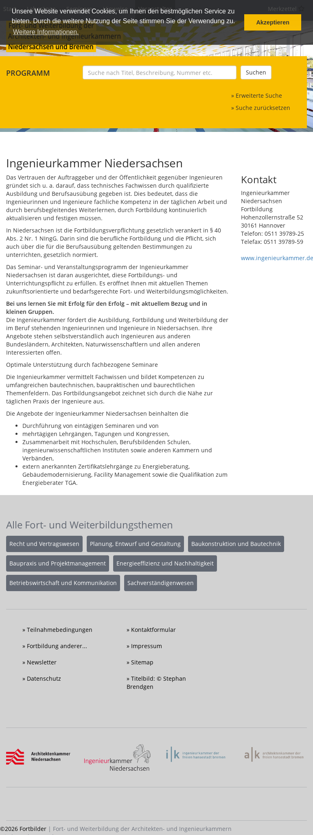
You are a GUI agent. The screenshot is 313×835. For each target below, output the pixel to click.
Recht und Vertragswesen (44, 544)
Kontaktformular (153, 629)
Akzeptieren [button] (272, 22)
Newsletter (42, 662)
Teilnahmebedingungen (59, 629)
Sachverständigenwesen (160, 583)
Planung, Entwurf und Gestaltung (135, 544)
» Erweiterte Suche (256, 95)
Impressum (146, 646)
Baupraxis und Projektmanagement (57, 563)
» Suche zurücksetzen (260, 108)
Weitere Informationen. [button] (46, 31)
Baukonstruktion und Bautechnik (236, 544)
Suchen (256, 72)
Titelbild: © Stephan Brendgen (156, 682)
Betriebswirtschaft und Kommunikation (63, 583)
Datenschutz (44, 678)
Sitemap (142, 662)
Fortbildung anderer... (57, 646)
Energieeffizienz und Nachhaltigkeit (165, 563)
